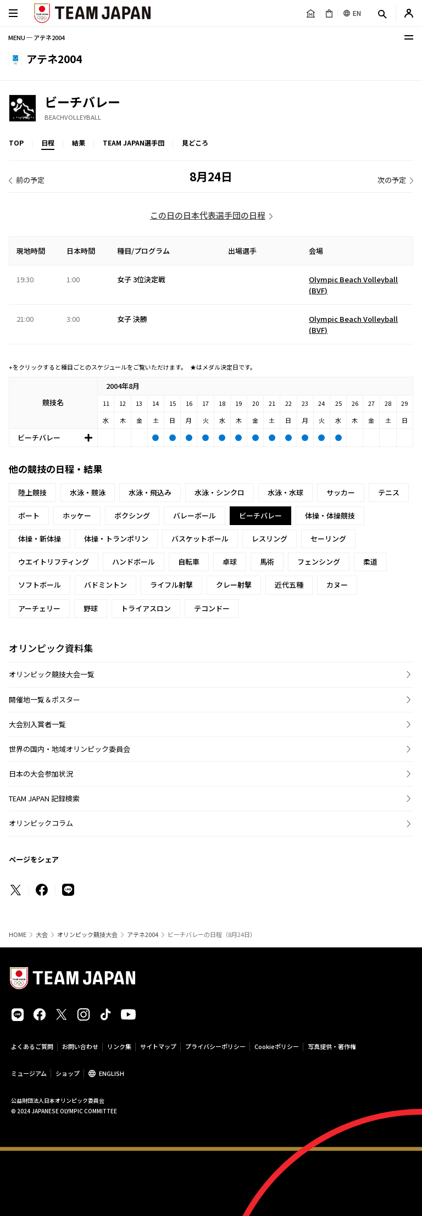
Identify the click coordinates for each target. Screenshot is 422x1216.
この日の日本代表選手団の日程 (207, 215)
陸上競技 (32, 492)
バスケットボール (200, 538)
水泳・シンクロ (220, 492)
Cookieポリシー (276, 1046)
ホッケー (77, 515)
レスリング (269, 538)
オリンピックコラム (41, 823)
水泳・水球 (285, 492)
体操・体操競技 (330, 515)
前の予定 (30, 180)
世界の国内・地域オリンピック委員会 (69, 749)
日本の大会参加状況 (41, 773)
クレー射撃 (234, 584)
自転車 (188, 561)
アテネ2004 (142, 934)
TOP (16, 142)
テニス (388, 492)
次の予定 (391, 180)
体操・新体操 (39, 538)
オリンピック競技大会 (87, 934)
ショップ (67, 1073)
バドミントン (105, 584)
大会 (42, 934)
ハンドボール (133, 561)
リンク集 (119, 1046)
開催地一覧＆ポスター (44, 699)
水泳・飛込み (150, 492)
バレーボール (194, 515)
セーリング (328, 538)
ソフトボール (39, 584)
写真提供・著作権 (332, 1046)
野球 (91, 608)
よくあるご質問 (32, 1046)
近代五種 (289, 584)
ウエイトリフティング (53, 561)
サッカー (340, 492)
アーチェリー (39, 608)
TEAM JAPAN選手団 (133, 142)
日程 (47, 142)
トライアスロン (146, 608)
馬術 (267, 561)
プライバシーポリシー (215, 1046)
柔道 (370, 561)
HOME (17, 934)
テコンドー (212, 608)
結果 (78, 142)
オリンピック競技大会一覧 (52, 674)
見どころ (195, 142)
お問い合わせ (80, 1046)
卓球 (230, 561)
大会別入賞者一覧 (37, 724)
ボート (29, 515)
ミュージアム (29, 1073)
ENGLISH (111, 1073)
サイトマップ (158, 1046)
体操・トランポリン (116, 538)
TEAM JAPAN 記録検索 (44, 798)
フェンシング (318, 561)
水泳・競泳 (88, 492)
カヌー (337, 584)
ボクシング (132, 515)
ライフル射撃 (171, 584)
